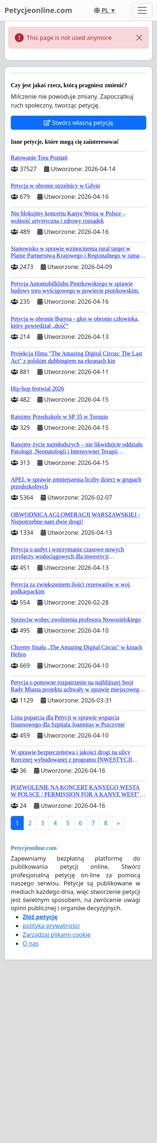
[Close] (139, 37)
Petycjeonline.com (38, 10)
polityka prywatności (51, 926)
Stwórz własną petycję (78, 123)
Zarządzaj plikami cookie (56, 935)
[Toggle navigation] (142, 10)
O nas (31, 943)
